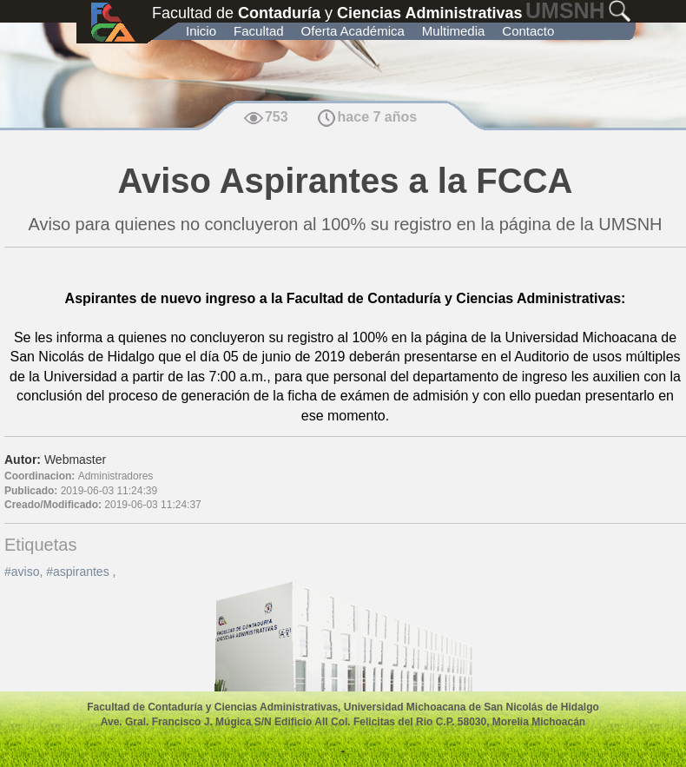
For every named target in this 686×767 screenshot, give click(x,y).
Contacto (528, 30)
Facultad (259, 30)
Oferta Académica (353, 30)
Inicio (201, 30)
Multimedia (453, 30)
